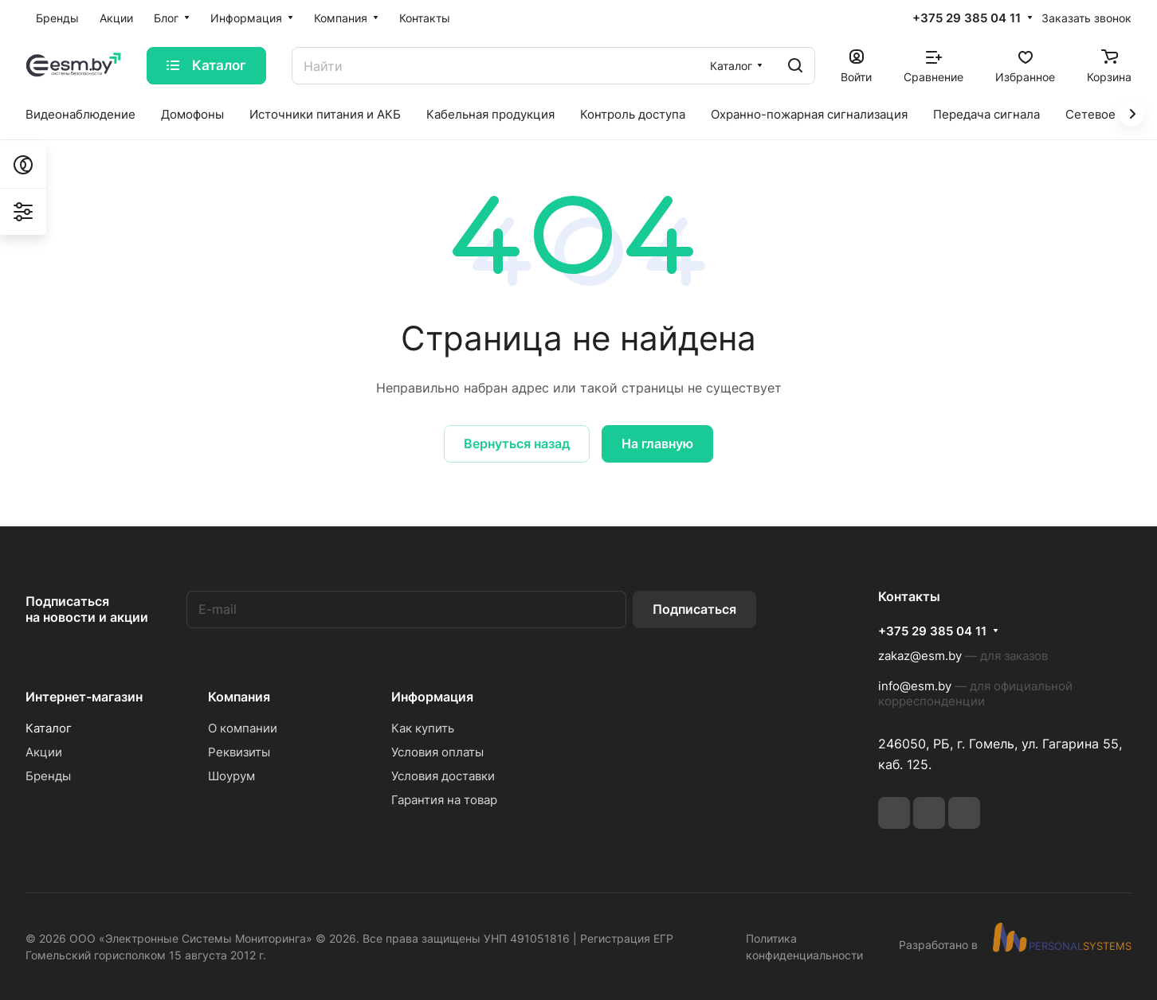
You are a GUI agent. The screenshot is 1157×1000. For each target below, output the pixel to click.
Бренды (48, 775)
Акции (43, 752)
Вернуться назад (517, 443)
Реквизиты (239, 752)
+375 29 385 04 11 (966, 18)
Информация (432, 697)
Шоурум (231, 775)
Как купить (422, 728)
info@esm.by (914, 685)
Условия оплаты (437, 752)
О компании (242, 728)
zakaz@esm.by (920, 655)
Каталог (48, 728)
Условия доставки (443, 775)
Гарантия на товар (444, 799)
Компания (239, 697)
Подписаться (694, 609)
